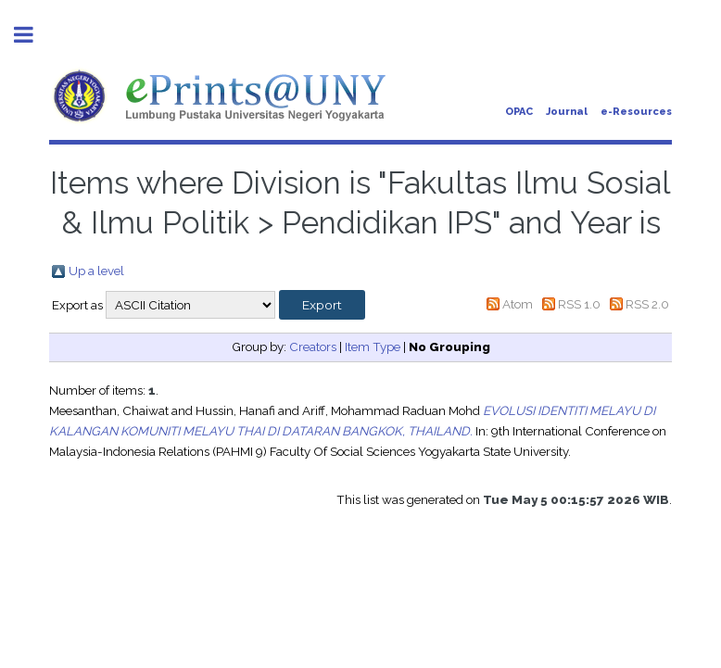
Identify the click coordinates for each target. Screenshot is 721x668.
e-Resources (636, 112)
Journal (567, 112)
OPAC (519, 112)
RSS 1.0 (579, 303)
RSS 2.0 (647, 303)
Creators (312, 346)
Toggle (33, 34)
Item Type (372, 346)
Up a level (96, 270)
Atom (517, 303)
